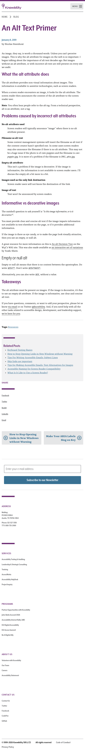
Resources (13, 326)
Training (5, 569)
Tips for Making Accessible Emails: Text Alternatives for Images (40, 364)
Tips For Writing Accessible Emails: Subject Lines (32, 357)
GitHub (4, 721)
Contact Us (6, 701)
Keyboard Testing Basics (19, 349)
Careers (4, 670)
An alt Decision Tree (62, 243)
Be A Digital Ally (7, 635)
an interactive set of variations (67, 247)
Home (5, 16)
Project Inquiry (7, 584)
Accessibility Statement (10, 675)
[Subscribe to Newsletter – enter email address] (42, 469)
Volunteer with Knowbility (11, 660)
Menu (75, 6)
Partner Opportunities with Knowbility (16, 610)
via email (12, 306)
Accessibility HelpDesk (10, 579)
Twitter (4, 401)
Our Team (5, 665)
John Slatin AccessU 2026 (11, 615)
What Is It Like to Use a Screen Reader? (27, 372)
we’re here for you (11, 313)
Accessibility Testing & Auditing (13, 559)
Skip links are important (19, 361)
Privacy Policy (8, 747)
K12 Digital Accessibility (10, 625)
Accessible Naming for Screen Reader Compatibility (33, 368)
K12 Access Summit (9, 630)
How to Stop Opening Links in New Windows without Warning (40, 353)
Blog (16, 16)
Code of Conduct (63, 742)
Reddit (4, 408)
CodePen (5, 716)
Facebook (5, 395)
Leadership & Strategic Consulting (14, 564)
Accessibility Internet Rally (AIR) (13, 620)
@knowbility (38, 306)
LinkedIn (5, 414)
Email (4, 420)
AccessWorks (6, 574)
